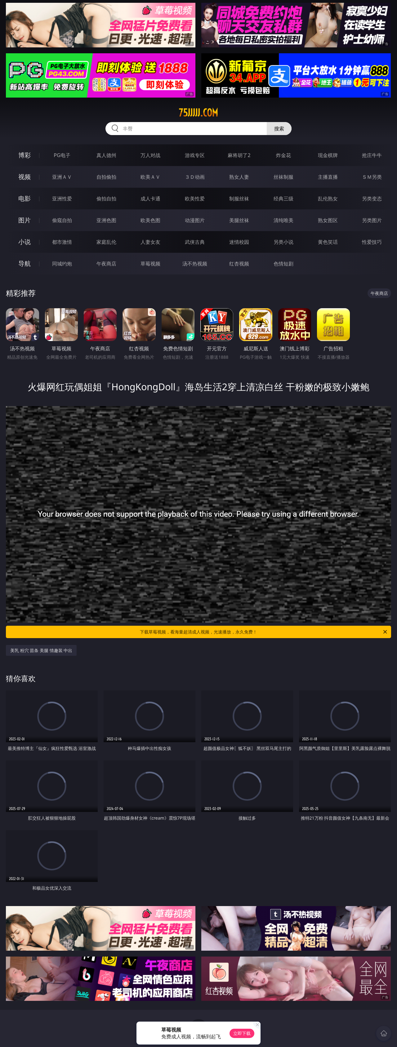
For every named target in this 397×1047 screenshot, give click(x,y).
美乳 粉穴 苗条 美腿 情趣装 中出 (41, 650)
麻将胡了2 (239, 155)
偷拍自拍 (106, 198)
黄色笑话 (328, 242)
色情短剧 (283, 263)
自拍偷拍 (106, 176)
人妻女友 (150, 242)
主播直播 (328, 176)
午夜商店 (106, 263)
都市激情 (62, 242)
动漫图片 (195, 220)
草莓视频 (150, 263)
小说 (24, 242)
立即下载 (242, 1033)
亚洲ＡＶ (62, 176)
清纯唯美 (283, 220)
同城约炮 (62, 263)
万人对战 (150, 155)
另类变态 (372, 198)
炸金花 (283, 155)
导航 (24, 263)
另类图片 (372, 220)
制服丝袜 (239, 198)
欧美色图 (150, 220)
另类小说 (283, 242)
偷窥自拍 (62, 220)
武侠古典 (195, 242)
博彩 (24, 155)
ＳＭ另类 (372, 176)
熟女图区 (328, 220)
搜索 (279, 128)
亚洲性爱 (62, 198)
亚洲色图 (106, 220)
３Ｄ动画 (195, 176)
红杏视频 (239, 263)
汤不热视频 (194, 263)
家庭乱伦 (106, 242)
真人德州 (106, 155)
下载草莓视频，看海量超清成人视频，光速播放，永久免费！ (264, 632)
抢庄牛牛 (372, 155)
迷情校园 (239, 242)
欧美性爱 (195, 198)
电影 (24, 198)
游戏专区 (195, 155)
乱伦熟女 (328, 198)
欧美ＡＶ (150, 176)
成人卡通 (150, 198)
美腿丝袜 (239, 220)
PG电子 (62, 155)
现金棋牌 (328, 155)
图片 (24, 220)
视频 (24, 177)
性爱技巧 (372, 242)
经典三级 (283, 198)
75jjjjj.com (198, 113)
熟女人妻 (239, 176)
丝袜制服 (283, 176)
